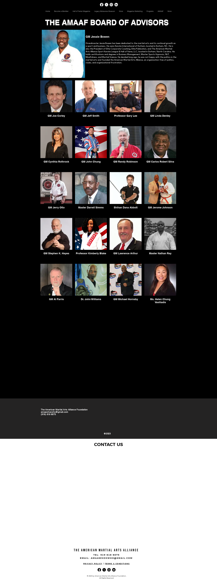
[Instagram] (111, 4)
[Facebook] (101, 4)
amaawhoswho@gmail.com (54, 412)
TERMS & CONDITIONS (117, 564)
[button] (121, 11)
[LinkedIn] (116, 4)
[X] (106, 4)
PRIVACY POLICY (92, 564)
